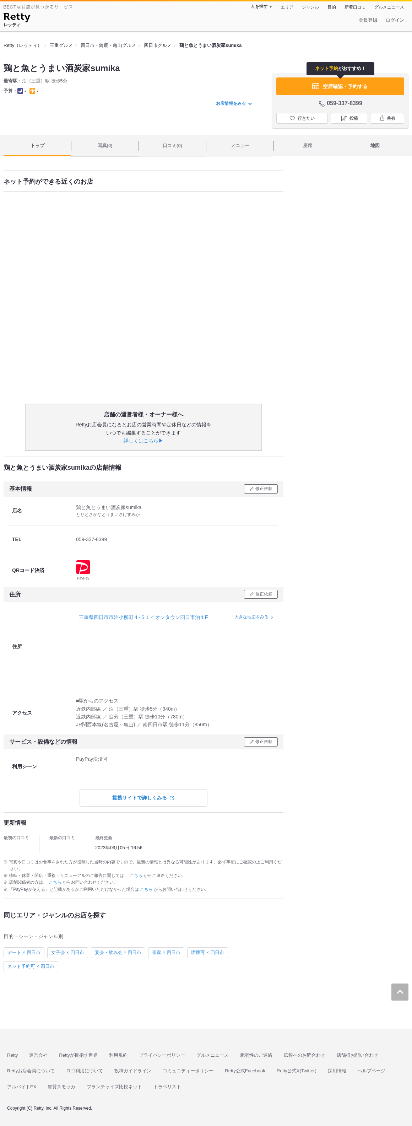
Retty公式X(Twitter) (296, 1070)
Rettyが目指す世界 (78, 1055)
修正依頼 (263, 488)
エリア (287, 7)
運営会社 (38, 1055)
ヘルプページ (371, 1070)
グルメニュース (389, 7)
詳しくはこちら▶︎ (143, 440)
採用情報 (337, 1070)
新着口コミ (355, 7)
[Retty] (17, 18)
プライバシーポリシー (162, 1055)
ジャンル (310, 7)
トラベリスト (167, 1086)
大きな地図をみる (251, 616)
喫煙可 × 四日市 (207, 952)
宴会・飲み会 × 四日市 (118, 952)
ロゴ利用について (84, 1070)
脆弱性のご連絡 (256, 1055)
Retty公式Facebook (245, 1070)
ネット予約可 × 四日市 (30, 966)
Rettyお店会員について (31, 1070)
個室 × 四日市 (166, 952)
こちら (136, 875)
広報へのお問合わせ (304, 1055)
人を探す (259, 6)
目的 (331, 7)
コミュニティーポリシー (188, 1070)
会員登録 (368, 20)
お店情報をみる (234, 103)
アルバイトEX (21, 1086)
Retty (12, 1055)
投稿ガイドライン (132, 1070)
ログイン (395, 20)
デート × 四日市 (23, 952)
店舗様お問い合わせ (357, 1055)
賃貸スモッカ (61, 1086)
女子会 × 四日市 (67, 952)
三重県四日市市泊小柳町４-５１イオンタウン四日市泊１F (143, 617)
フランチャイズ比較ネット (114, 1086)
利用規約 (118, 1055)
